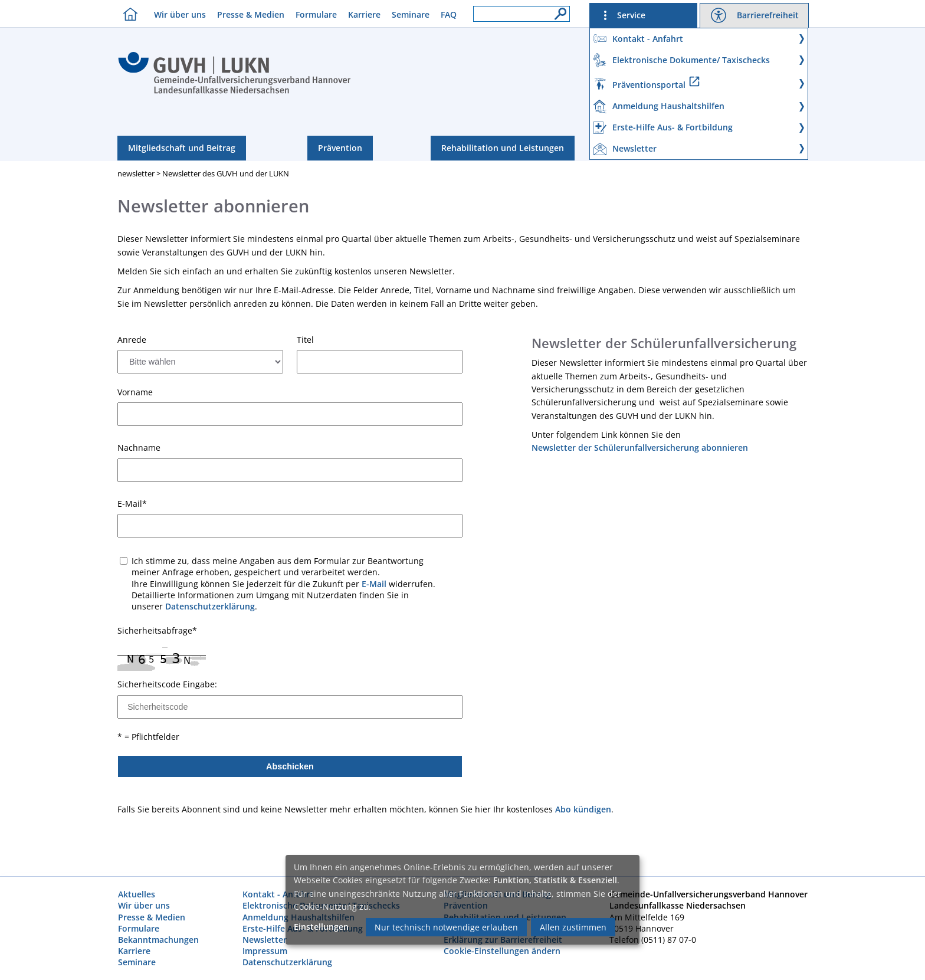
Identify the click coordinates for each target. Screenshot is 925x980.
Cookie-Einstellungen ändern (502, 950)
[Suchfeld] (521, 14)
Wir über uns (180, 14)
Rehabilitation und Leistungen (502, 147)
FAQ (449, 14)
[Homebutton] (127, 14)
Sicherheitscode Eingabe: (167, 684)
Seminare (410, 14)
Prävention (340, 147)
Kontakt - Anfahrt (277, 894)
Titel (305, 340)
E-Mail (374, 583)
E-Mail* (132, 504)
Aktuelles (136, 894)
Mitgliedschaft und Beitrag (181, 147)
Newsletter (264, 939)
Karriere (364, 14)
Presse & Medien (250, 14)
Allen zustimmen (573, 927)
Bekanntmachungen (158, 939)
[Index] (234, 92)
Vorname (135, 392)
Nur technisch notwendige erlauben (446, 927)
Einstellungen (321, 926)
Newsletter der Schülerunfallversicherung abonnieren (640, 447)
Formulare (316, 14)
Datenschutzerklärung (210, 606)
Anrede (131, 340)
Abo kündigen (583, 809)
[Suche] (557, 10)
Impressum (264, 950)
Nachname (138, 448)
